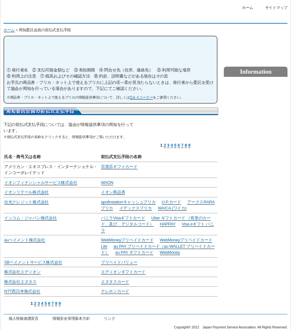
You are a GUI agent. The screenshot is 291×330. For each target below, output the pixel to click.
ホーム (247, 7)
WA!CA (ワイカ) (172, 208)
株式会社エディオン (22, 271)
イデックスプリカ (135, 208)
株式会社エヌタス (20, 281)
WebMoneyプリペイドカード (127, 240)
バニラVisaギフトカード (123, 218)
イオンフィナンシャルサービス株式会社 (40, 182)
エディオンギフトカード (123, 271)
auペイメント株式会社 (24, 240)
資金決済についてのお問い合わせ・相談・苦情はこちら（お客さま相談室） (255, 43)
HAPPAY (167, 224)
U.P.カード (171, 202)
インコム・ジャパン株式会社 (30, 218)
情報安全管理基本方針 (71, 318)
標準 (185, 17)
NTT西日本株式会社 (22, 291)
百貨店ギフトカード (119, 166)
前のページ (204, 145)
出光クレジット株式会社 (26, 202)
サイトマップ (276, 7)
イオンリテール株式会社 (26, 192)
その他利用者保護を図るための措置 (255, 133)
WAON (107, 182)
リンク (109, 318)
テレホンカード (115, 291)
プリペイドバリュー (119, 262)
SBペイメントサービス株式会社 (33, 262)
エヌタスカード (115, 281)
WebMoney (170, 252)
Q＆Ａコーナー (141, 97)
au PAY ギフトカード (134, 252)
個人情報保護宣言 (24, 318)
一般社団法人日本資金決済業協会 (60, 13)
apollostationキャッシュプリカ (128, 202)
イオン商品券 (113, 192)
